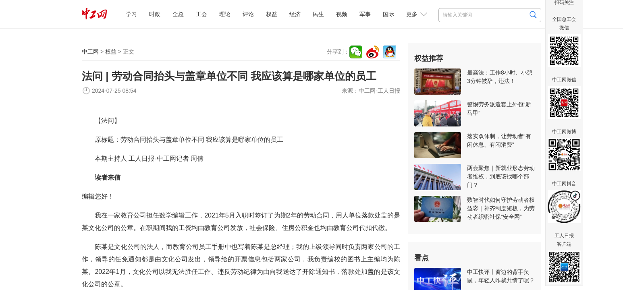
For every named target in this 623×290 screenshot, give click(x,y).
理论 (225, 14)
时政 (154, 14)
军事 (365, 14)
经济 (295, 14)
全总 (178, 14)
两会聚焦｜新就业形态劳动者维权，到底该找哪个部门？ (501, 176)
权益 (271, 14)
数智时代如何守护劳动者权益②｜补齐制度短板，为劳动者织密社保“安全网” (501, 208)
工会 (201, 14)
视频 (341, 14)
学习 (131, 14)
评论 (248, 14)
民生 (318, 14)
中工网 (90, 51)
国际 (388, 14)
